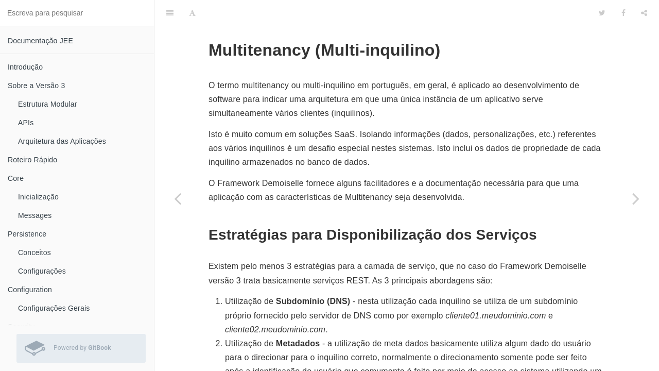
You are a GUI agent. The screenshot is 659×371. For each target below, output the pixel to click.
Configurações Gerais (54, 308)
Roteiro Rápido (32, 160)
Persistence (27, 234)
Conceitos (34, 252)
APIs (25, 123)
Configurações (42, 271)
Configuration (30, 289)
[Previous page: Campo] (177, 198)
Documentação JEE (40, 41)
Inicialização (38, 197)
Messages (34, 215)
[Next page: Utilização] (636, 198)
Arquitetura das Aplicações (62, 141)
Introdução (25, 67)
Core (16, 178)
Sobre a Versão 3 (36, 85)
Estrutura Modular (47, 104)
